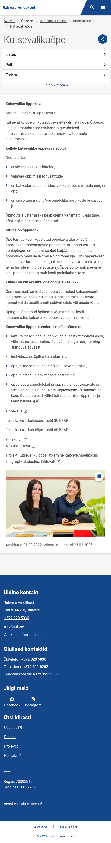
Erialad (10, 737)
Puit (56, 65)
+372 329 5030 (16, 618)
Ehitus (56, 54)
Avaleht (9, 21)
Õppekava (17, 410)
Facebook (12, 701)
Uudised (10, 727)
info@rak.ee (14, 626)
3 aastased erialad (53, 21)
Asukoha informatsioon (23, 634)
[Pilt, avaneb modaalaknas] (55, 503)
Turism (56, 75)
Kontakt (10, 755)
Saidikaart (68, 827)
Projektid (11, 746)
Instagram (33, 701)
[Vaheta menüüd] (103, 7)
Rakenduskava (21, 445)
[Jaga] (102, 39)
